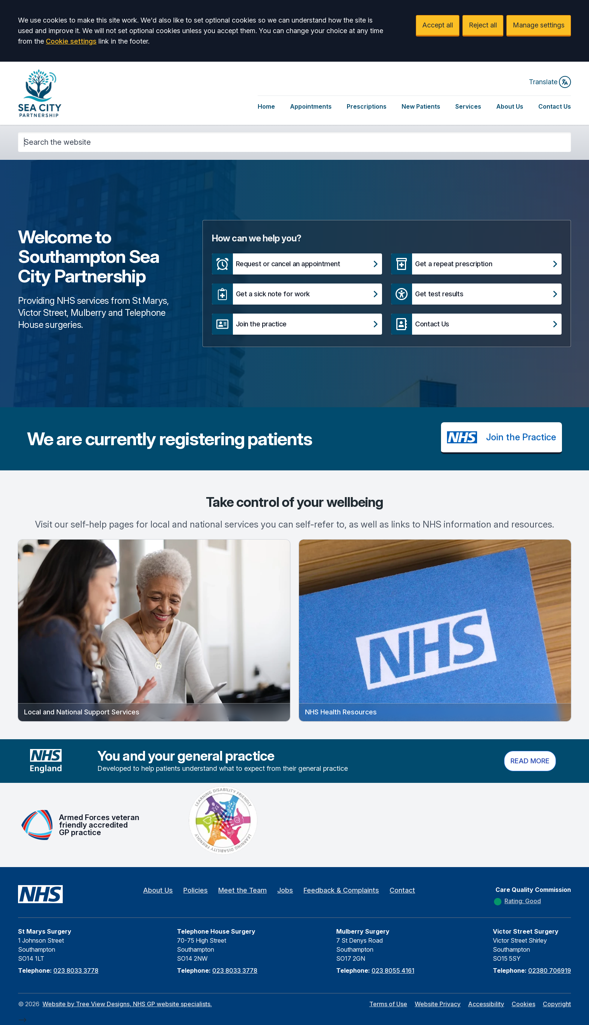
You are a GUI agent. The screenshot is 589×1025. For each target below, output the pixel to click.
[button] (297, 263)
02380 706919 (549, 970)
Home (266, 106)
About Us (509, 106)
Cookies (523, 1004)
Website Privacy (438, 1004)
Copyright (557, 1004)
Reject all (483, 25)
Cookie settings (71, 41)
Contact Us (554, 106)
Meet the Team (242, 890)
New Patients (421, 106)
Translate (550, 82)
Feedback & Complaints (341, 890)
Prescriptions (367, 106)
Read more (530, 761)
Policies (195, 890)
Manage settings (539, 25)
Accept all (437, 25)
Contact (402, 890)
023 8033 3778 (75, 970)
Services (468, 106)
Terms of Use (388, 1004)
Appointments (311, 106)
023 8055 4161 (393, 970)
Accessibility (486, 1004)
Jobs (285, 890)
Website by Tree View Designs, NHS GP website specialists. (127, 1004)
